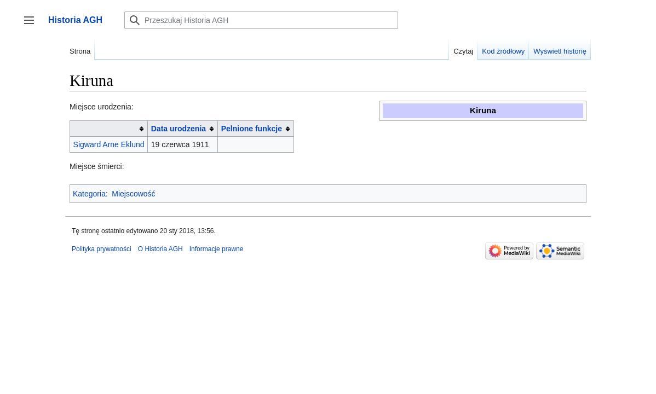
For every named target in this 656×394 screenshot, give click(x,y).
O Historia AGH (160, 249)
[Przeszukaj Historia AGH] (261, 20)
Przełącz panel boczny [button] (33, 25)
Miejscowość (133, 193)
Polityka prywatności (101, 249)
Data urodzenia (178, 128)
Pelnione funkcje (251, 128)
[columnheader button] (109, 129)
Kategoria (89, 193)
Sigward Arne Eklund (109, 144)
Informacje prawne (216, 249)
